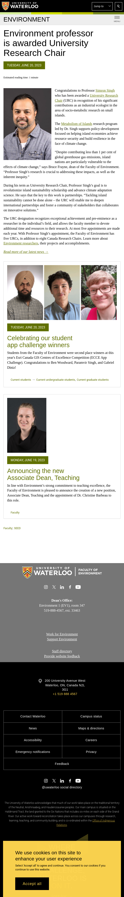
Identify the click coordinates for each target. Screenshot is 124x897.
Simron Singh (105, 90)
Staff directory (62, 651)
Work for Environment (62, 634)
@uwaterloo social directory (62, 787)
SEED (17, 528)
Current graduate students (93, 379)
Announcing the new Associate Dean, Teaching (43, 474)
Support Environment (62, 639)
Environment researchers (20, 243)
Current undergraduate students (55, 379)
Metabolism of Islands (76, 124)
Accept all (32, 884)
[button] (102, 6)
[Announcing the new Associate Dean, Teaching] (62, 425)
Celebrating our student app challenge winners (39, 341)
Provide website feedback (62, 656)
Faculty (15, 512)
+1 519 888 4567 (65, 694)
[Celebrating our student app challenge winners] (62, 292)
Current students (21, 379)
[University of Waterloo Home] (20, 6)
